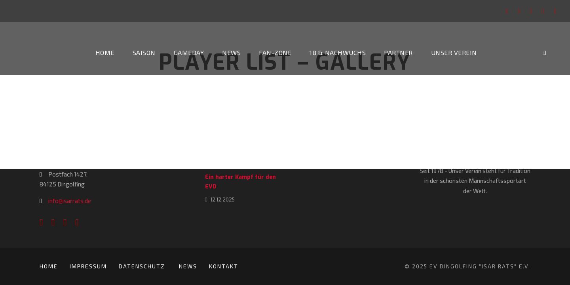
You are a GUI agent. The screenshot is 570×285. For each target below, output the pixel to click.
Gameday (189, 52)
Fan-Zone (275, 52)
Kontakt (223, 266)
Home (104, 52)
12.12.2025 (222, 199)
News (231, 52)
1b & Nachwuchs (338, 52)
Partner (398, 52)
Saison (144, 52)
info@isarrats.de (69, 200)
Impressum (88, 266)
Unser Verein (454, 52)
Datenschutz (143, 266)
